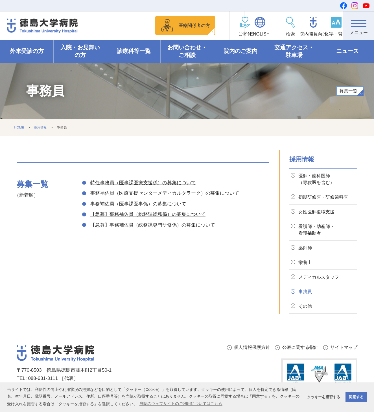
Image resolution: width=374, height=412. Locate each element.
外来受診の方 (27, 51)
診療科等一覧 (134, 51)
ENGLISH (234, 34)
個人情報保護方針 (247, 352)
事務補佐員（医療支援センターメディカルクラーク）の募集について (164, 193)
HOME (19, 128)
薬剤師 (306, 250)
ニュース (347, 51)
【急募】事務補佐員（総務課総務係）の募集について (147, 214)
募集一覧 (348, 91)
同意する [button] (356, 397)
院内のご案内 (240, 51)
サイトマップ (343, 352)
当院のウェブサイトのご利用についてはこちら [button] (180, 403)
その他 (306, 311)
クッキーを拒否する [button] (323, 397)
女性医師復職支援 (318, 213)
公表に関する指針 (297, 352)
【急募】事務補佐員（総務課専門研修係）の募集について (152, 225)
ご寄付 (203, 34)
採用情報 (41, 128)
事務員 (306, 296)
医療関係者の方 (161, 25)
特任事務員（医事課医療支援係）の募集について (143, 182)
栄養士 (306, 266)
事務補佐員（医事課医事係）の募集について (138, 204)
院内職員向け (296, 34)
